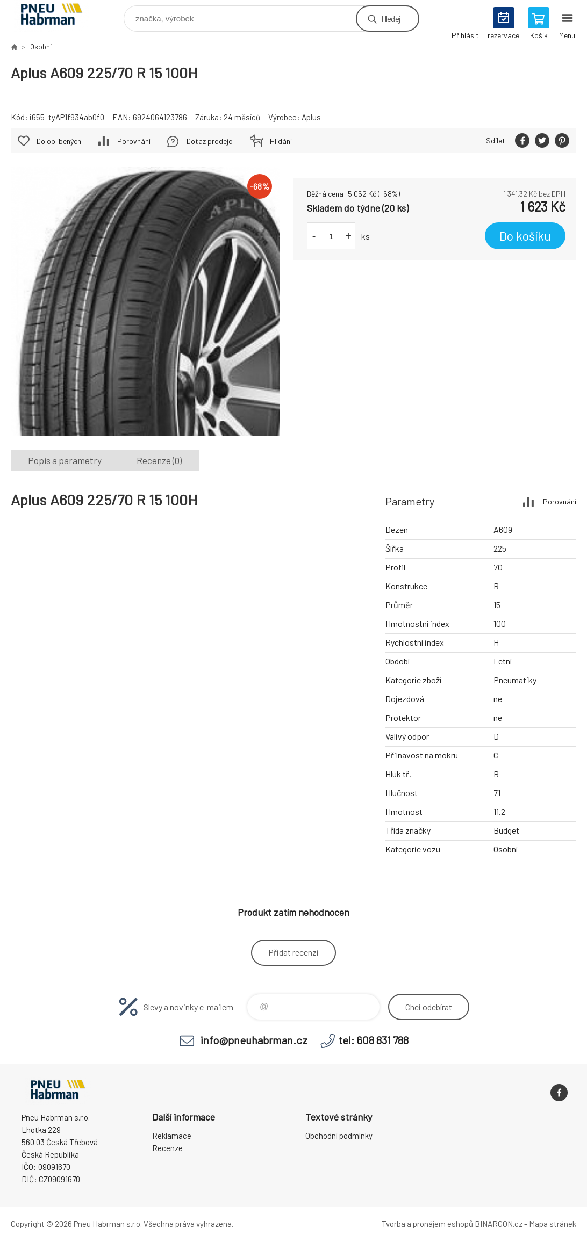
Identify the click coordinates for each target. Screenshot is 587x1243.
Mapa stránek (552, 1223)
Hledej (390, 18)
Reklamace (171, 1135)
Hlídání (281, 141)
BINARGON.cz (498, 1223)
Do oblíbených (59, 141)
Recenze (167, 1148)
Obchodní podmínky (339, 1135)
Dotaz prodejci (210, 141)
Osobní (41, 46)
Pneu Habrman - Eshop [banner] (58, 16)
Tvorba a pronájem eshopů (427, 1223)
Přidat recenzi (293, 952)
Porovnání (134, 141)
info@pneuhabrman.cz (254, 1040)
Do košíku (525, 235)
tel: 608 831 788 (374, 1040)
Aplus (311, 117)
